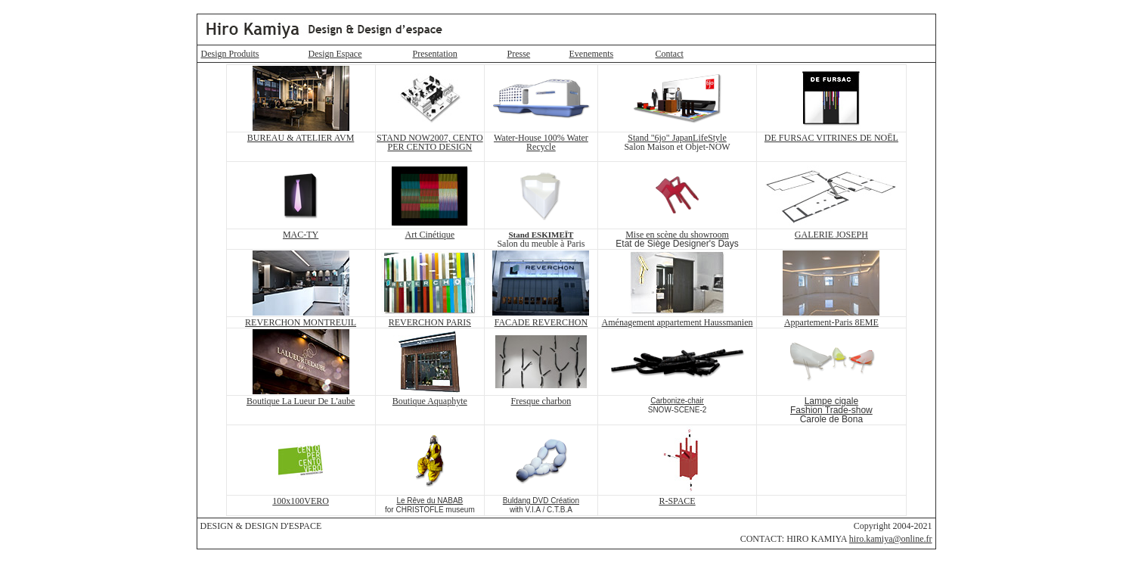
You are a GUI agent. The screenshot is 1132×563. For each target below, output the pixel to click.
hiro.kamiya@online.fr (890, 538)
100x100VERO (300, 501)
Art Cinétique (430, 234)
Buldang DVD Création (541, 500)
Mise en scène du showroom (677, 234)
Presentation (435, 53)
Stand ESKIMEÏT (540, 234)
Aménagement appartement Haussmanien (677, 322)
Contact (670, 53)
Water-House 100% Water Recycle (541, 142)
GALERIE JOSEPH (831, 234)
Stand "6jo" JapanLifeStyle (677, 137)
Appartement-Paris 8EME (831, 322)
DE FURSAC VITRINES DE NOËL (831, 137)
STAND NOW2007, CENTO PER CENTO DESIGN (429, 142)
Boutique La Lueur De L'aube (301, 401)
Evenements (591, 53)
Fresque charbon (541, 401)
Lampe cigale (831, 401)
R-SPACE (677, 501)
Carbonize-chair (677, 401)
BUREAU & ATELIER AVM (300, 137)
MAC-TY (300, 234)
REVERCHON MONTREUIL (300, 322)
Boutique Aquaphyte (429, 401)
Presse (519, 53)
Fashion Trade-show (831, 410)
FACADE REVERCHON (541, 322)
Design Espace (335, 53)
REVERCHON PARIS (430, 322)
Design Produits (230, 53)
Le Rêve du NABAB (429, 500)
